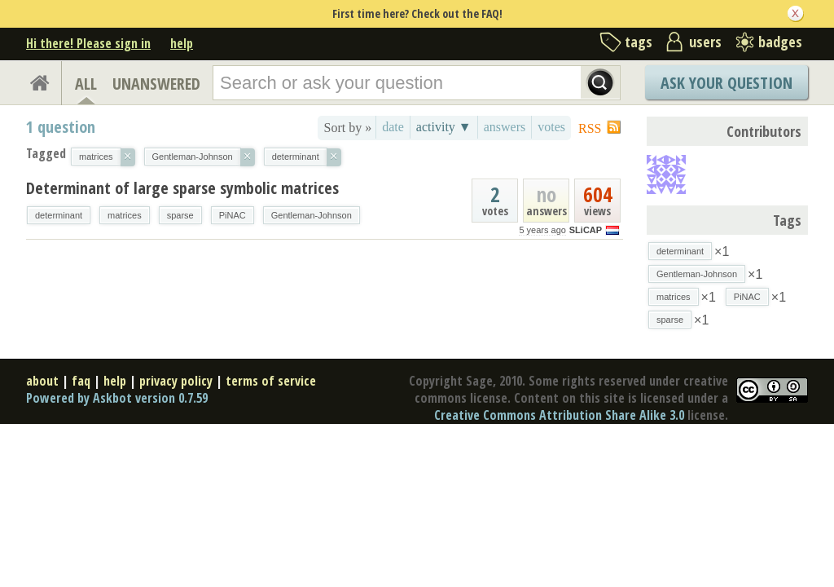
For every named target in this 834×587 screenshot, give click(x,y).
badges (780, 41)
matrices (125, 215)
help (181, 43)
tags (638, 41)
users (705, 41)
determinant (58, 215)
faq (81, 381)
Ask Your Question (726, 83)
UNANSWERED (156, 84)
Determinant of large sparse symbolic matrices (182, 188)
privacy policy (176, 381)
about (42, 381)
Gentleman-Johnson (311, 215)
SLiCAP (585, 230)
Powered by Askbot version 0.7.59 (117, 398)
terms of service (271, 381)
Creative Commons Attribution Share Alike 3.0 (559, 415)
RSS (589, 128)
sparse (180, 215)
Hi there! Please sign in (88, 43)
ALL (86, 84)
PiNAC (232, 215)
